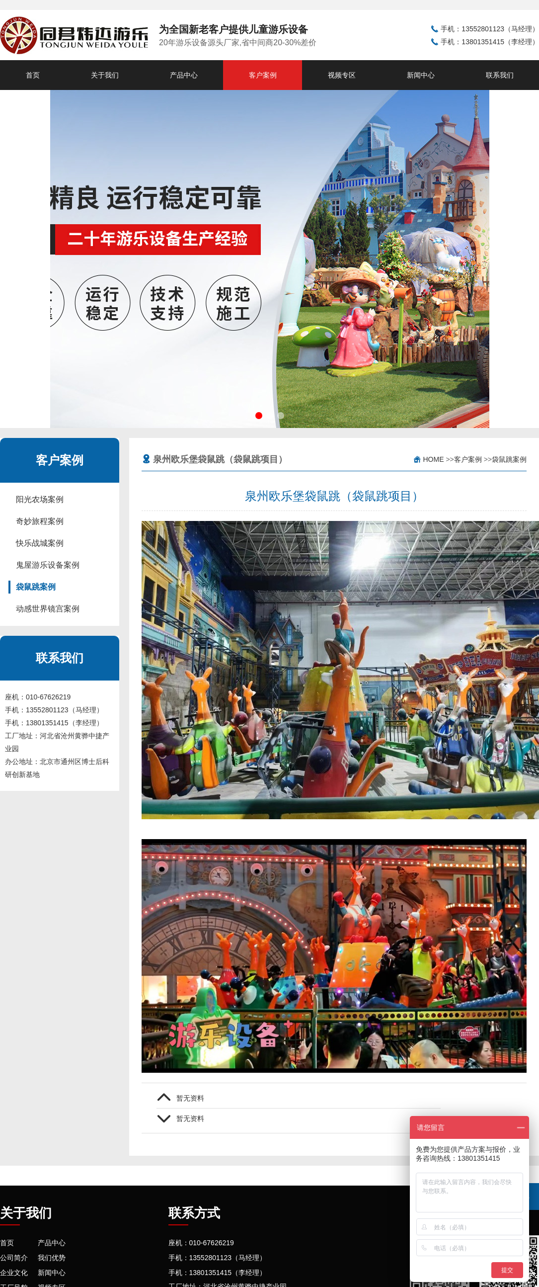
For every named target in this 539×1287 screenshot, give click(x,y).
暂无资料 (190, 1098)
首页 (33, 75)
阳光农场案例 (40, 499)
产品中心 (184, 75)
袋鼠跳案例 (36, 587)
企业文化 (14, 1273)
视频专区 (342, 75)
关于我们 (105, 75)
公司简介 (14, 1258)
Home (433, 459)
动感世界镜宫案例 (47, 608)
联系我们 (500, 75)
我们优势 (52, 1258)
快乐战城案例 (40, 543)
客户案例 (263, 75)
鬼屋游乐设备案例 (47, 565)
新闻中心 (421, 75)
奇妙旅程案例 (40, 521)
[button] (258, 415)
